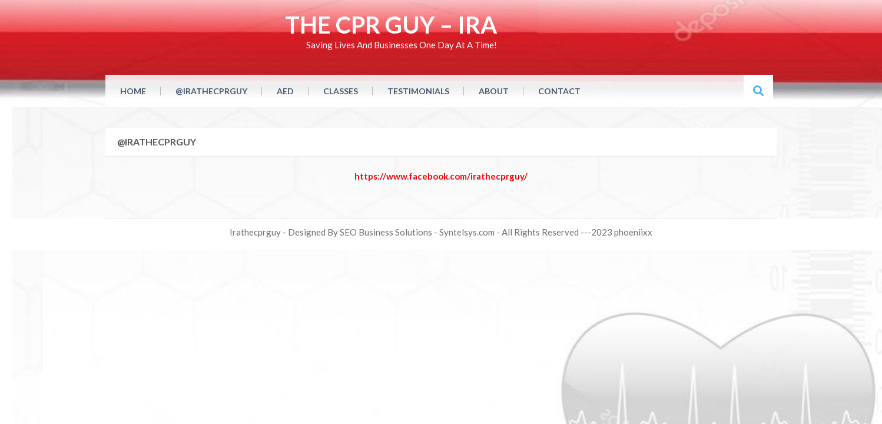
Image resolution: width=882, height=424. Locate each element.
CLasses (340, 91)
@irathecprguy (211, 91)
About (494, 91)
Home (133, 91)
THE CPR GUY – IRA (391, 25)
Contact (559, 91)
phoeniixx (633, 232)
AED (285, 91)
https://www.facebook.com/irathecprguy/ (441, 176)
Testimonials (418, 91)
